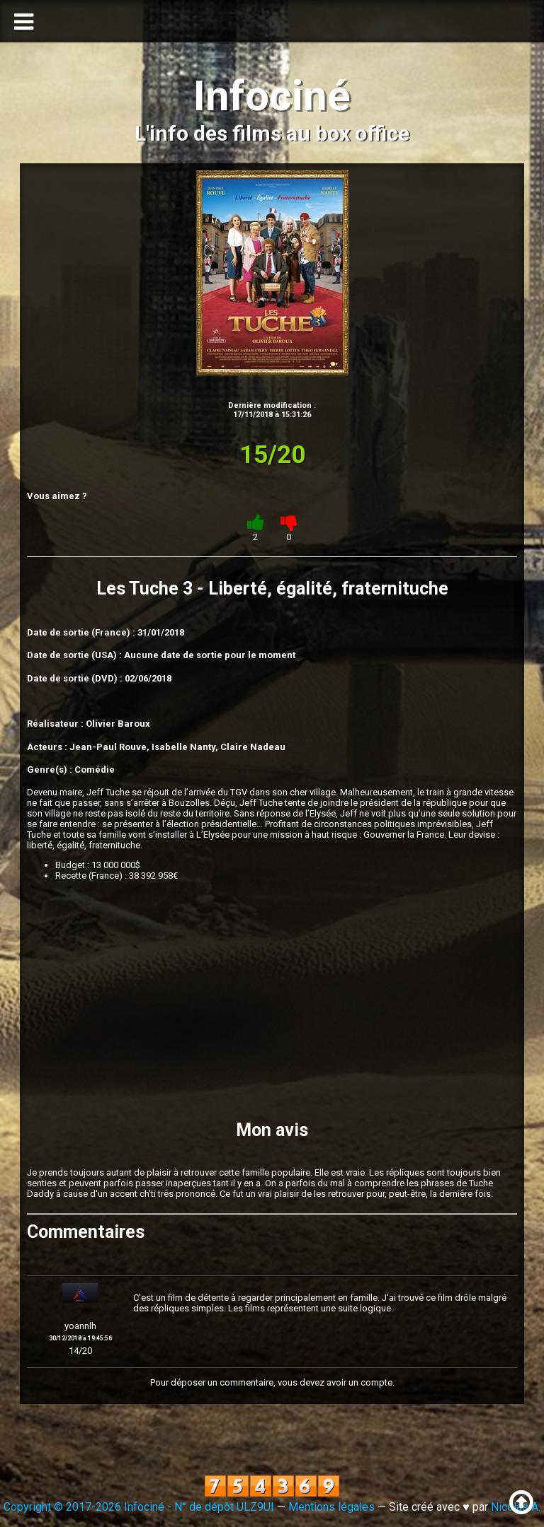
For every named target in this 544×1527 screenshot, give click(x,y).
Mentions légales (331, 1507)
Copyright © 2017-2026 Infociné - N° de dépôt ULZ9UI (139, 1507)
